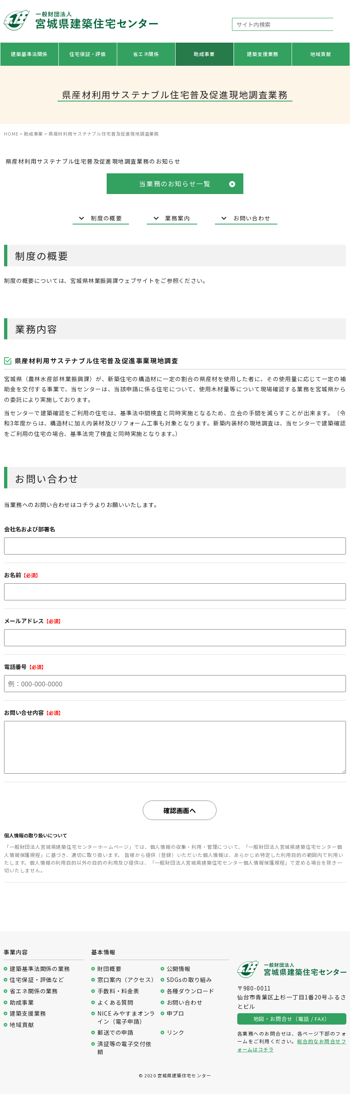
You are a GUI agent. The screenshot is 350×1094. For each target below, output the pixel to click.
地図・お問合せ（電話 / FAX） (291, 1019)
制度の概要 (100, 218)
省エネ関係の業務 (34, 991)
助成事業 (204, 53)
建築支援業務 (262, 53)
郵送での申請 (115, 1032)
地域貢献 (320, 53)
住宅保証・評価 (87, 53)
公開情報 (179, 969)
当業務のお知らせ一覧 (187, 183)
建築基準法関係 (29, 53)
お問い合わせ (246, 218)
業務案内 (172, 218)
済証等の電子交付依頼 (124, 1048)
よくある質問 (115, 1002)
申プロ (176, 1013)
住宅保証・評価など (37, 980)
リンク (176, 1032)
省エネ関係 (146, 53)
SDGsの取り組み (190, 980)
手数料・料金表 (118, 991)
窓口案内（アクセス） (127, 980)
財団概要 (109, 969)
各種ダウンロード (191, 991)
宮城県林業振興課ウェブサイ (109, 281)
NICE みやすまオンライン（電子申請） (126, 1017)
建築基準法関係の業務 (40, 969)
